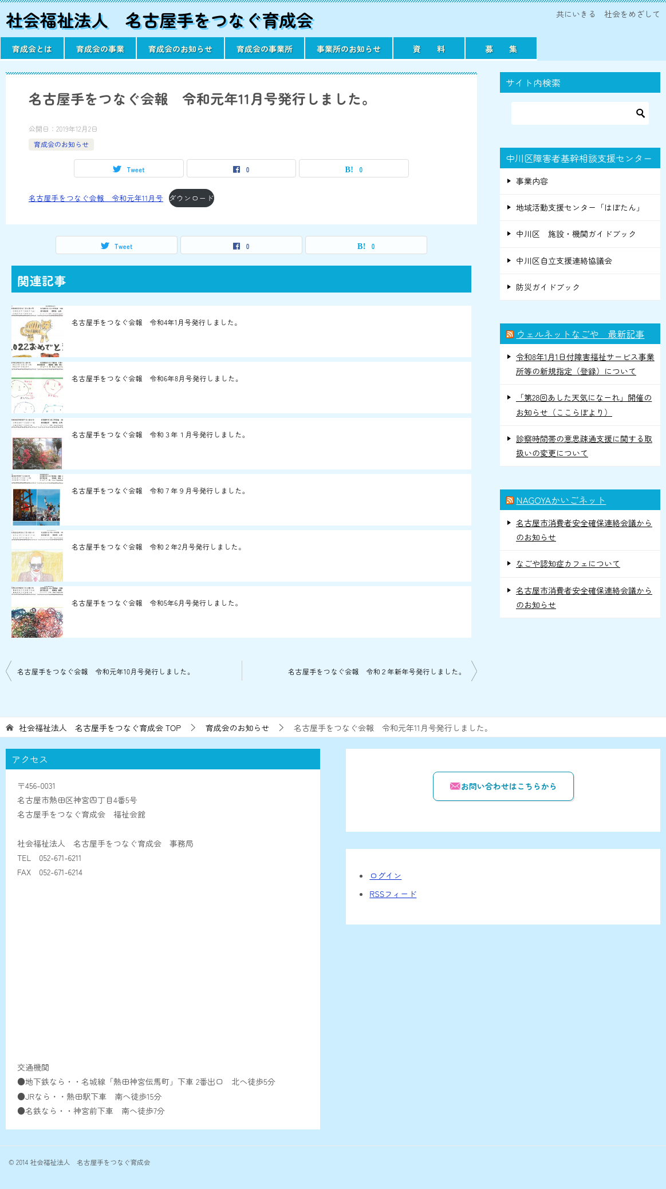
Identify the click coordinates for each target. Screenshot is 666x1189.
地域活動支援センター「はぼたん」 (580, 207)
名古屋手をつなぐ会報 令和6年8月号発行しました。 (157, 378)
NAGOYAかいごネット (561, 500)
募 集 (501, 48)
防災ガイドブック (548, 287)
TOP (100, 728)
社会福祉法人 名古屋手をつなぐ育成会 (160, 19)
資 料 (429, 48)
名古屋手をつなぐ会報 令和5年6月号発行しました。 (157, 602)
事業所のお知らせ (349, 48)
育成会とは (32, 48)
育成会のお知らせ (180, 48)
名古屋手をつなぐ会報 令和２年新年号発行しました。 (377, 671)
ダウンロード (191, 197)
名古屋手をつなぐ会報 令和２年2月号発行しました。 (158, 546)
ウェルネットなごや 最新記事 (580, 334)
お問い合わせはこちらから (503, 785)
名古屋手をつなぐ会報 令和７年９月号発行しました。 (160, 490)
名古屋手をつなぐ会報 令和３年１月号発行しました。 (160, 434)
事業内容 (532, 181)
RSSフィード (392, 893)
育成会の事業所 (265, 48)
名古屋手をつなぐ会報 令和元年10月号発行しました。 (105, 671)
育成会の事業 (100, 48)
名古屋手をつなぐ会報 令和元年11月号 (96, 197)
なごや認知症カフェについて (568, 563)
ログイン (385, 875)
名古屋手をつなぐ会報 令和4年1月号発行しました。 (157, 322)
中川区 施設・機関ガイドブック (576, 233)
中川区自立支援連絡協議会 (564, 260)
